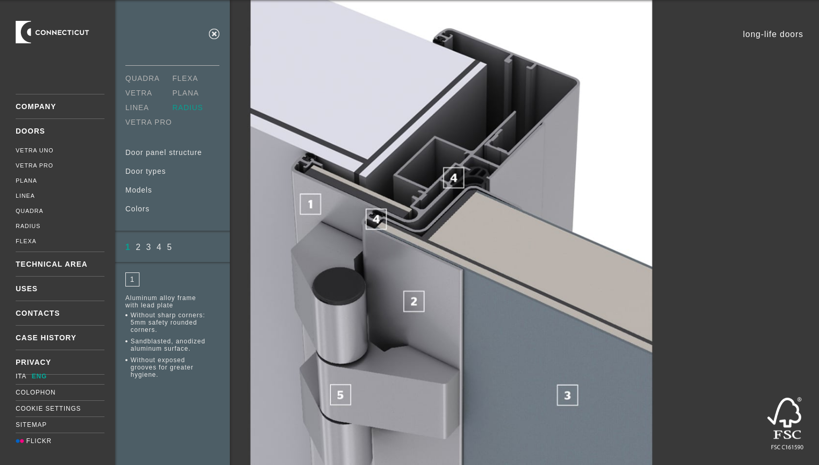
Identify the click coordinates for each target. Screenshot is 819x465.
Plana (26, 180)
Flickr (34, 441)
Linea (25, 196)
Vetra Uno (35, 150)
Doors (30, 131)
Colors (137, 209)
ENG (39, 376)
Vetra (139, 93)
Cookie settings (48, 408)
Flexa (26, 241)
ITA (21, 376)
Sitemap (31, 424)
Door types (145, 171)
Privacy (33, 362)
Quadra (29, 211)
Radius (28, 226)
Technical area (52, 264)
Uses (27, 288)
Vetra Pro (34, 165)
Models (138, 190)
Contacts (38, 313)
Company (36, 106)
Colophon (36, 392)
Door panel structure (163, 152)
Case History (46, 337)
